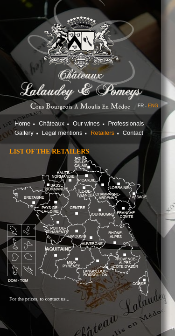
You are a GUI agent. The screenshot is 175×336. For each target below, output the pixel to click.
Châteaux (51, 123)
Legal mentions (62, 132)
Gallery (24, 132)
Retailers (102, 132)
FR (141, 105)
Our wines (86, 123)
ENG (153, 105)
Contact (133, 132)
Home (22, 123)
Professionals (126, 123)
